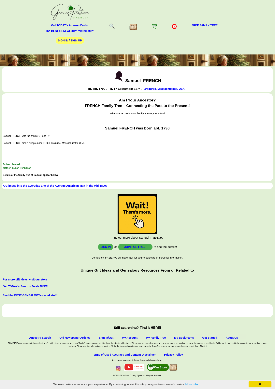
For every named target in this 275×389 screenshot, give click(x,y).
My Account (130, 337)
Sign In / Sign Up (70, 40)
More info (191, 384)
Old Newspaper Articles (74, 337)
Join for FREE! (135, 246)
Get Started (209, 337)
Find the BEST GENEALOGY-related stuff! (30, 295)
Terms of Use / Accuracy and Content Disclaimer (124, 354)
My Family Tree (156, 337)
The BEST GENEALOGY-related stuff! (69, 31)
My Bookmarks (184, 337)
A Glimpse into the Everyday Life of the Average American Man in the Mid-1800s (55, 185)
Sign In (105, 246)
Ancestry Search (40, 337)
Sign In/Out (106, 337)
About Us (232, 337)
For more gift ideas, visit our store (25, 279)
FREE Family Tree (205, 25)
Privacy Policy (173, 354)
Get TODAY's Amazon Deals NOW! (25, 286)
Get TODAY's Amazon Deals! (70, 25)
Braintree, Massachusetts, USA (164, 88)
